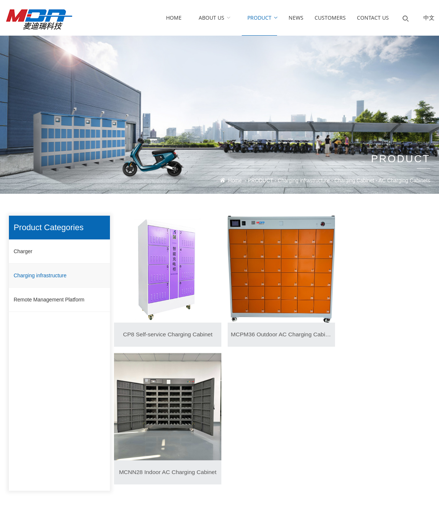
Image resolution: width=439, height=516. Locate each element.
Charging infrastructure (302, 181)
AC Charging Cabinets (404, 181)
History (16, 439)
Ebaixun (292, 505)
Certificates (21, 454)
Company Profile (27, 425)
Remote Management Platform (49, 300)
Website (314, 505)
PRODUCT (258, 181)
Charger (23, 251)
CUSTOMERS (236, 425)
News (156, 425)
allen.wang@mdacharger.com (355, 439)
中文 (429, 17)
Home (233, 181)
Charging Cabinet (354, 181)
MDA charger (344, 425)
